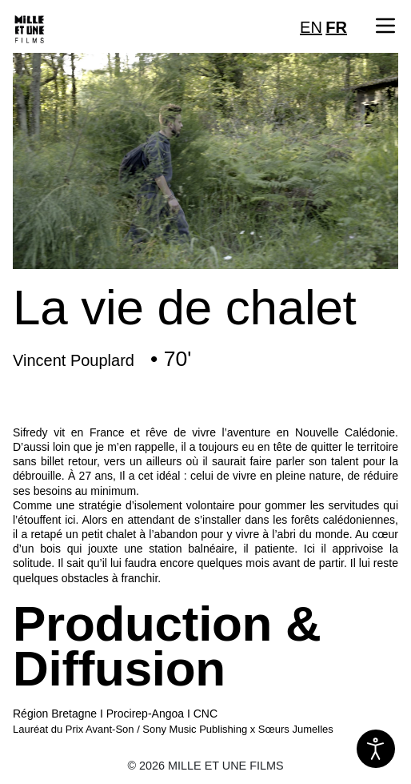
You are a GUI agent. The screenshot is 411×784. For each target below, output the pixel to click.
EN (311, 27)
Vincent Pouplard (73, 360)
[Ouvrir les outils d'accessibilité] (376, 749)
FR (336, 27)
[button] (385, 25)
